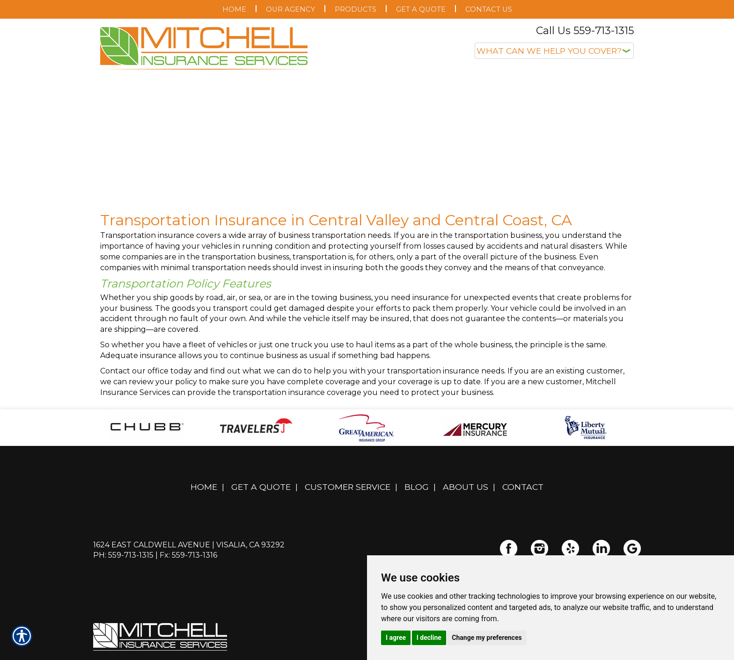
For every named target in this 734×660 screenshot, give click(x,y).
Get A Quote (261, 487)
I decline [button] (429, 637)
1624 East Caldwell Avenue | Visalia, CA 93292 (189, 544)
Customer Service (347, 487)
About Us (465, 487)
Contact (522, 487)
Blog (416, 487)
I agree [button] (396, 637)
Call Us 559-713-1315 (585, 30)
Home (204, 487)
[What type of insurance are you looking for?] (554, 51)
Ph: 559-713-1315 (123, 555)
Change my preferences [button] (486, 637)
